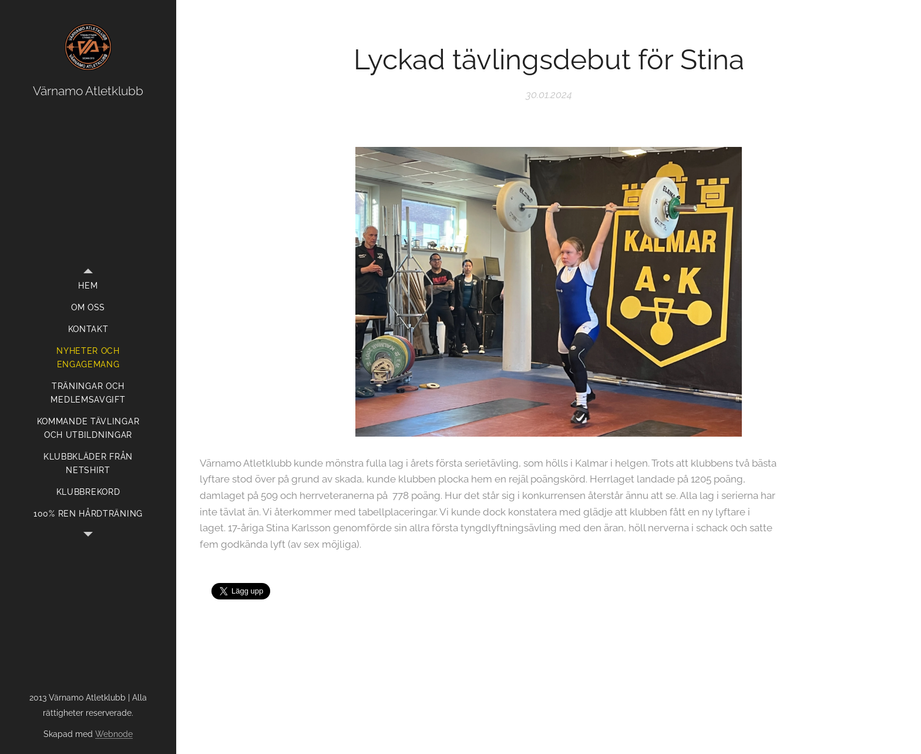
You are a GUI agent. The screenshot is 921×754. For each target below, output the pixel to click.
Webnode (114, 734)
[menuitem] (88, 286)
